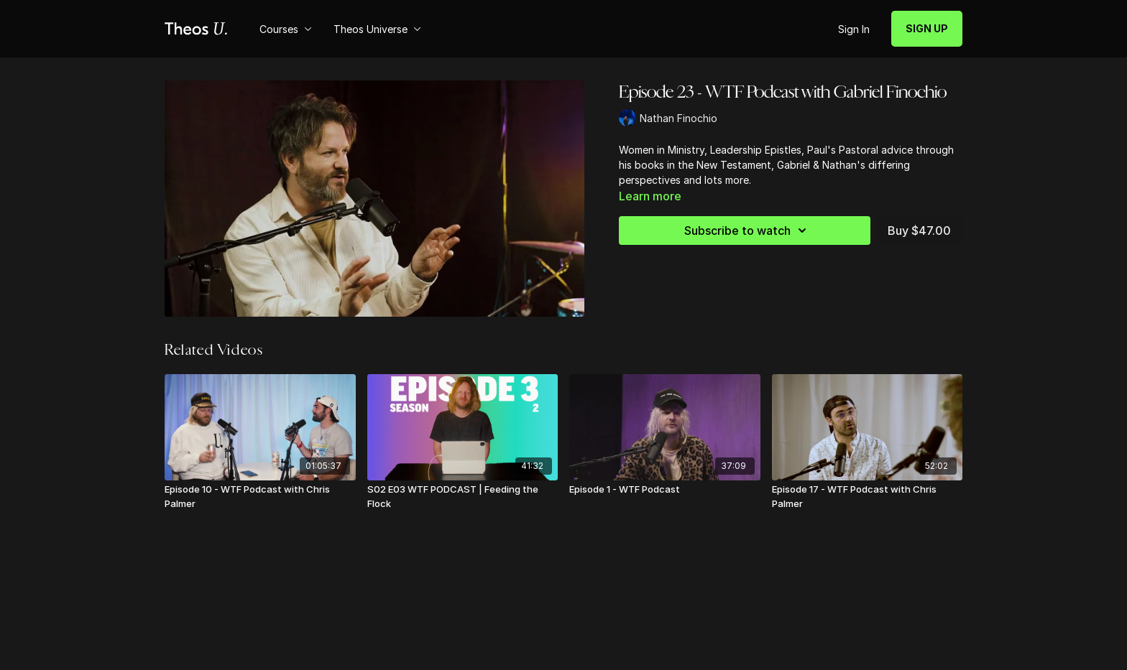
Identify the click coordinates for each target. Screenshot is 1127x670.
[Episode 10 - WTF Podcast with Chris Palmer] (260, 497)
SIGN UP (927, 28)
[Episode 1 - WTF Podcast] (664, 490)
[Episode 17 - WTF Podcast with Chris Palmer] (867, 497)
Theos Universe (377, 29)
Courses (285, 29)
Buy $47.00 (919, 230)
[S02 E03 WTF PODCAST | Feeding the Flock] (462, 497)
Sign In (854, 29)
